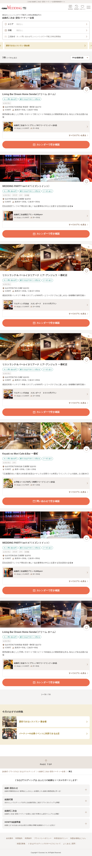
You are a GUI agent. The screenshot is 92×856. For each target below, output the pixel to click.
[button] (46, 789)
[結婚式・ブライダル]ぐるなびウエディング (18, 772)
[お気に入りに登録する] (86, 90)
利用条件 (28, 838)
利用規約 (18, 838)
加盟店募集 (21, 844)
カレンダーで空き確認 (46, 144)
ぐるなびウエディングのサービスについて (44, 844)
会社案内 (9, 838)
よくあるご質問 (69, 844)
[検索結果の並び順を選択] (80, 57)
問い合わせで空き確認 (46, 501)
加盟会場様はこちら (78, 838)
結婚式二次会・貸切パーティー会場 (52, 772)
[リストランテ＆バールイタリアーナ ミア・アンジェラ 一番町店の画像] (46, 257)
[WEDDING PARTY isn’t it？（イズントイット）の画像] (46, 168)
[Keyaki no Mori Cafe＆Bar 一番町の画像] (46, 435)
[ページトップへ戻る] (46, 762)
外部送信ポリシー (61, 838)
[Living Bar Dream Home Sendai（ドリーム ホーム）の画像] (46, 76)
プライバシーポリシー (42, 838)
